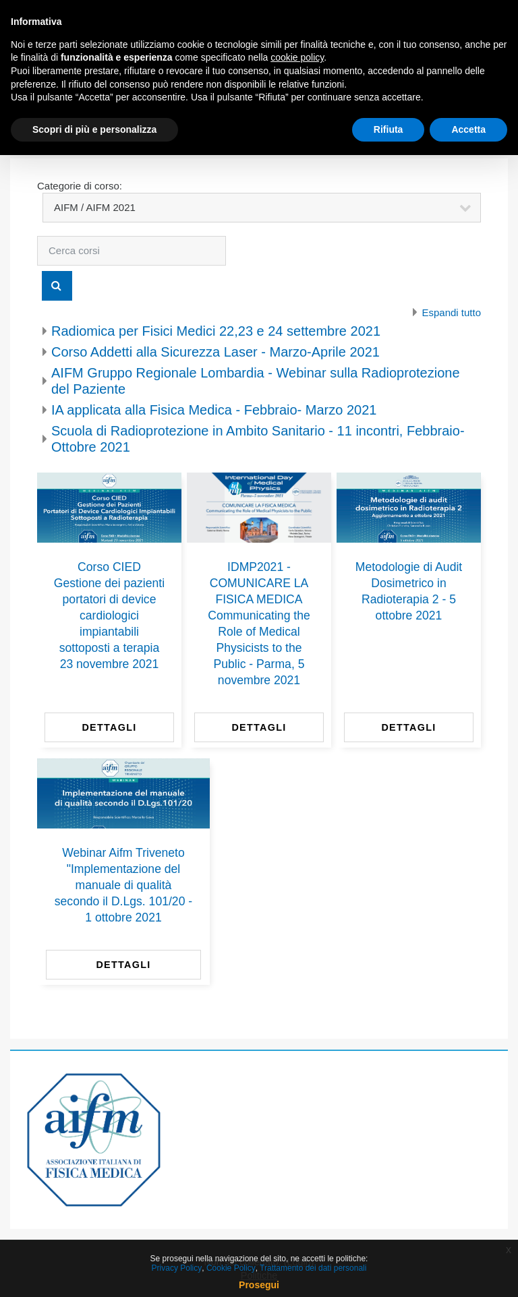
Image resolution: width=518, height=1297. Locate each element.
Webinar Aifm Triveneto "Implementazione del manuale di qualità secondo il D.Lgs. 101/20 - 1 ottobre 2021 (123, 885)
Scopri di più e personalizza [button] (94, 129)
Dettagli (109, 727)
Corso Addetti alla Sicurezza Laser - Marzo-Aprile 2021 (215, 351)
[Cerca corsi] (131, 251)
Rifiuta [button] (388, 129)
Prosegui (259, 1284)
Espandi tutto (451, 312)
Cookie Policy (231, 1268)
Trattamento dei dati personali (313, 1268)
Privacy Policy (177, 1268)
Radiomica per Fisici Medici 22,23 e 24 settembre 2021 (215, 331)
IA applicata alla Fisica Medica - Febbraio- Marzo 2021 (213, 409)
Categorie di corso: (79, 185)
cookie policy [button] (297, 57)
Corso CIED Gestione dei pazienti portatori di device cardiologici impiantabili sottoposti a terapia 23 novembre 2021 (109, 615)
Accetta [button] (468, 129)
